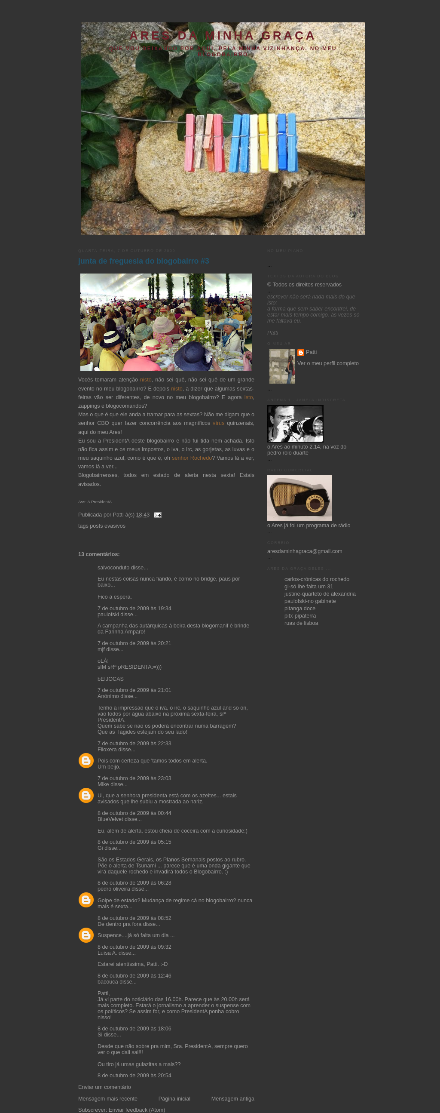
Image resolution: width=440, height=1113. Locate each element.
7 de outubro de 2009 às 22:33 (134, 744)
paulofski (108, 615)
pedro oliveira (114, 889)
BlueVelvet (110, 819)
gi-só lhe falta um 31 (308, 587)
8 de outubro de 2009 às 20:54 (134, 1076)
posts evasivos (107, 526)
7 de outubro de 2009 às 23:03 (134, 778)
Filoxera (107, 750)
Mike (103, 784)
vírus (218, 423)
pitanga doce (299, 609)
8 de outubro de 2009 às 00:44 (134, 813)
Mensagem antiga (232, 1099)
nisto (146, 380)
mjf (101, 649)
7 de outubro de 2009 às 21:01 (134, 690)
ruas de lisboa (301, 623)
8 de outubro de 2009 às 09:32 (134, 947)
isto (248, 397)
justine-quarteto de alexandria (320, 594)
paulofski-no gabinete (310, 601)
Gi (100, 848)
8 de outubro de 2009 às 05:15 (134, 842)
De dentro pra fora (119, 924)
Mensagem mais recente (108, 1099)
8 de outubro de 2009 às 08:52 (134, 918)
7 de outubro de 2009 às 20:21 (134, 643)
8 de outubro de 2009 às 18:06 (134, 1029)
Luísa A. (107, 953)
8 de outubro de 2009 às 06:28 (134, 883)
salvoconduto (113, 568)
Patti (311, 352)
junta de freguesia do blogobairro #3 (143, 261)
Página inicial (174, 1099)
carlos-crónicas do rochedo (316, 579)
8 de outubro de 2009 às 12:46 (134, 976)
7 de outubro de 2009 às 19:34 (134, 609)
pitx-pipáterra (300, 616)
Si (100, 1035)
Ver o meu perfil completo (328, 363)
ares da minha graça (223, 35)
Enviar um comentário (104, 1087)
